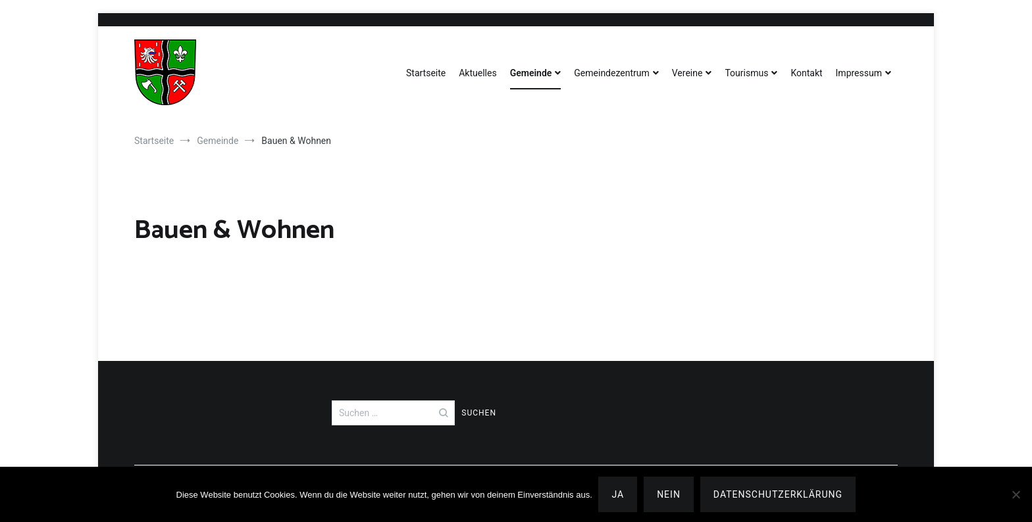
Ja (618, 494)
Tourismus (746, 73)
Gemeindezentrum (611, 73)
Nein (669, 494)
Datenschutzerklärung (777, 494)
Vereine (687, 73)
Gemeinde (531, 73)
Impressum (859, 73)
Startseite (426, 73)
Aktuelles (477, 73)
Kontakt (806, 73)
